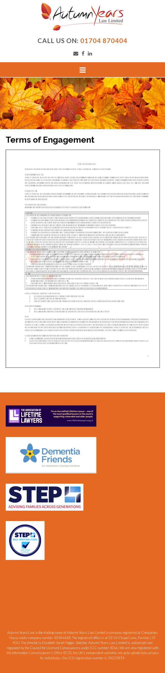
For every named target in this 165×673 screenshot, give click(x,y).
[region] (82, 103)
